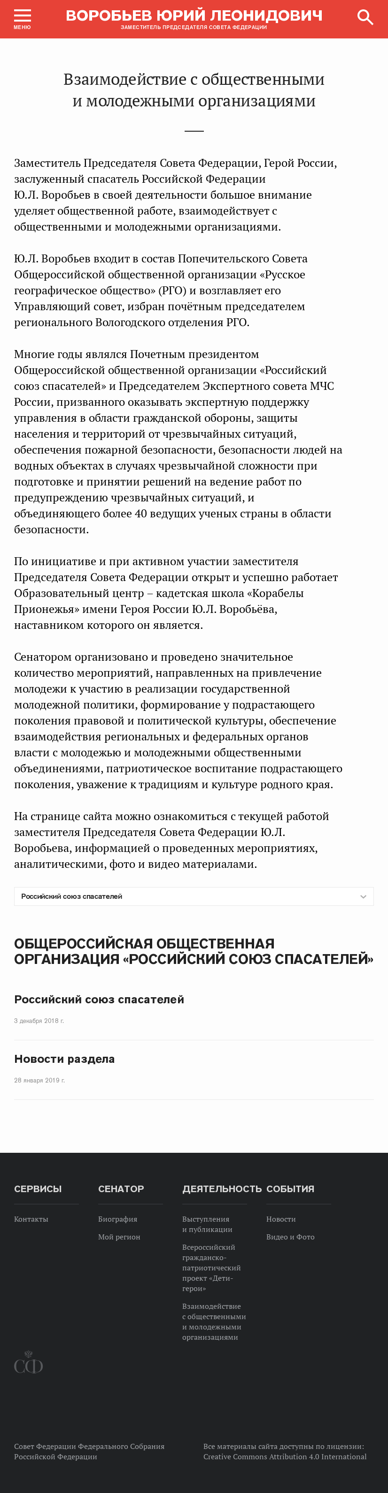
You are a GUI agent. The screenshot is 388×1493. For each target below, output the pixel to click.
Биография (117, 1219)
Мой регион (119, 1236)
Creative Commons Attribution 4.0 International (285, 1456)
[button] (22, 19)
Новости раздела (64, 1059)
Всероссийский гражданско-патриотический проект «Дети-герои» (211, 1267)
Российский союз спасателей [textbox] (71, 896)
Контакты (31, 1219)
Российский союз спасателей (99, 999)
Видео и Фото (290, 1236)
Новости (281, 1219)
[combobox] (194, 896)
